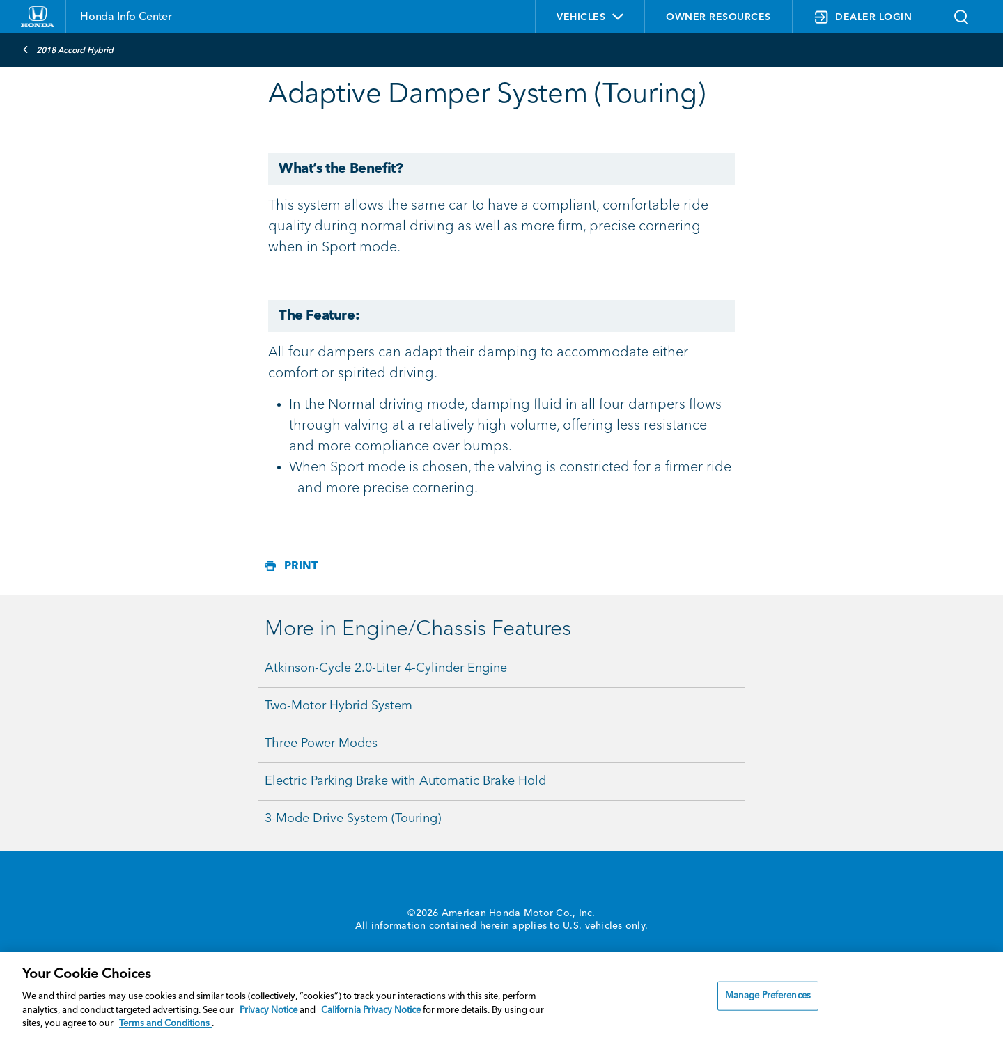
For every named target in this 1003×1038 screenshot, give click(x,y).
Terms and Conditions (165, 1023)
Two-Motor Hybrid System (338, 706)
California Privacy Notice (372, 1010)
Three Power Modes (321, 743)
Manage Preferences (768, 995)
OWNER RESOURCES (718, 17)
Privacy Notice (270, 1010)
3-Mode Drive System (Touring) (353, 818)
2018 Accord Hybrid (68, 49)
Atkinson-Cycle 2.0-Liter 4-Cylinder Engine (386, 668)
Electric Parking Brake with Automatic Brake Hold (405, 781)
